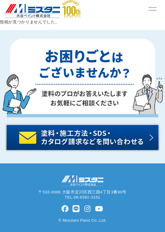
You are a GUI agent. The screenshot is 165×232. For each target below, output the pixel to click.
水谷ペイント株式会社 (82, 181)
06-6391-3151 (87, 197)
